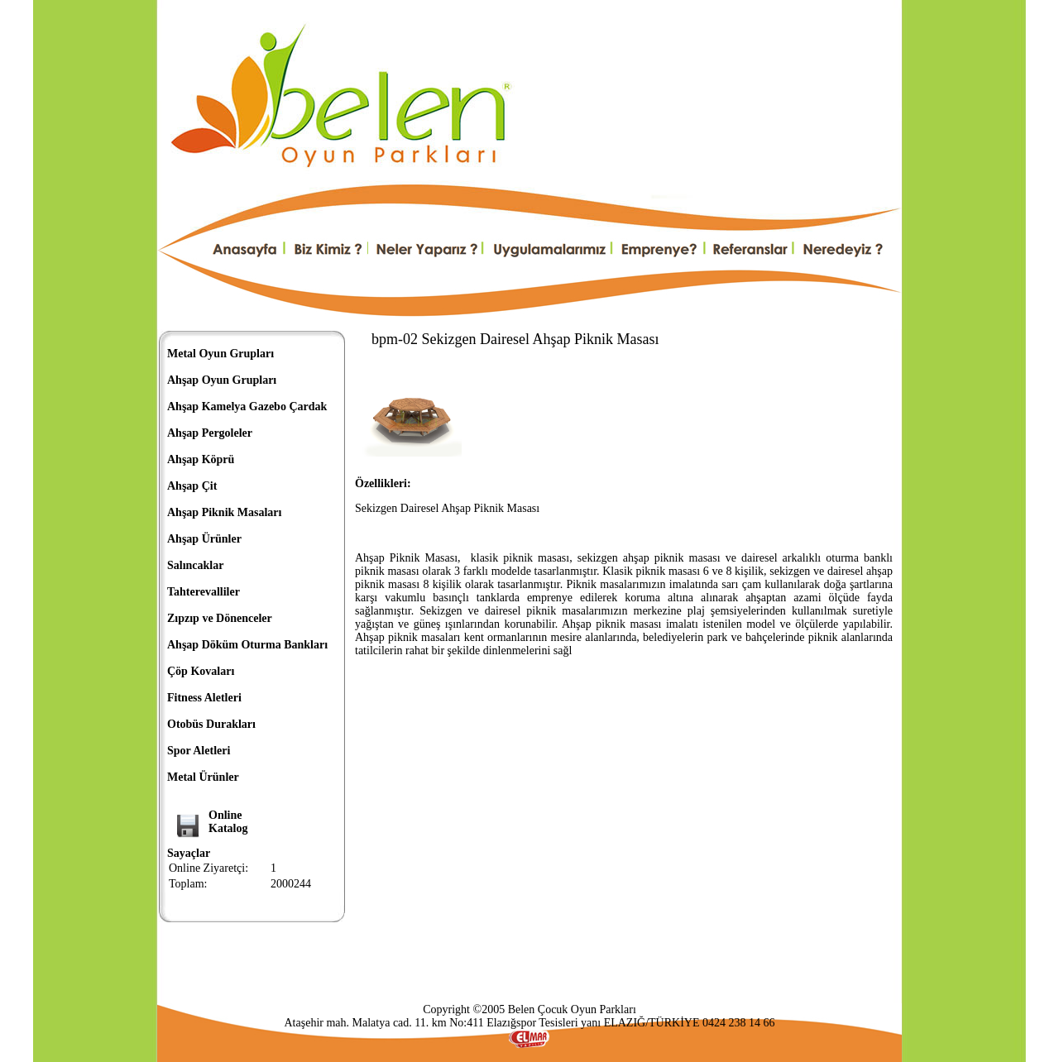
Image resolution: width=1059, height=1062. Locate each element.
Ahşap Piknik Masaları (224, 512)
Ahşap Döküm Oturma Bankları (247, 645)
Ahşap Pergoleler (209, 433)
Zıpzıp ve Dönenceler (219, 618)
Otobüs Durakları (211, 724)
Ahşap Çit (192, 486)
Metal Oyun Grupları (220, 353)
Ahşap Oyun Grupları (221, 380)
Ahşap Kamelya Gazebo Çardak (247, 406)
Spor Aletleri (198, 750)
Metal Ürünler (203, 777)
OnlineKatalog (227, 822)
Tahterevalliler (203, 592)
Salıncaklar (195, 565)
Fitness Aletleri (204, 697)
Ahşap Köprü (200, 459)
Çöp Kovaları (200, 671)
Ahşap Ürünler (204, 539)
